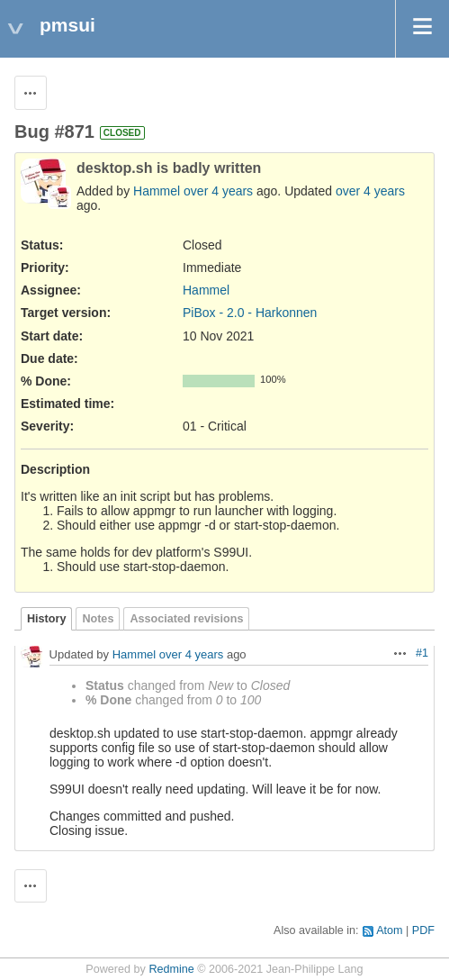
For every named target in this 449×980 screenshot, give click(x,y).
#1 (422, 653)
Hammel (156, 191)
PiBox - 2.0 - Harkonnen (250, 312)
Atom (389, 930)
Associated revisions (186, 618)
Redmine (170, 969)
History (46, 618)
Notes (97, 618)
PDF (423, 930)
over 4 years (218, 191)
